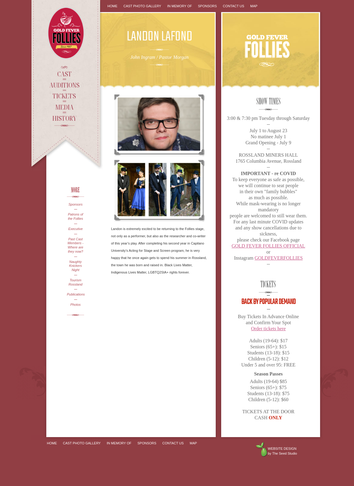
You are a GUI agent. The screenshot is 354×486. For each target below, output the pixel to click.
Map (253, 6)
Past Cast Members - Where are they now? (75, 245)
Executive (75, 229)
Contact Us (233, 6)
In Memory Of (179, 6)
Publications (75, 294)
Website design (282, 448)
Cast (64, 73)
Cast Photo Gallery (142, 6)
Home (112, 6)
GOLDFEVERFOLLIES (278, 258)
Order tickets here (268, 328)
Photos (75, 304)
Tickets (64, 95)
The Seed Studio (284, 453)
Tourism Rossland (76, 282)
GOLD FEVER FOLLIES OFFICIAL (268, 245)
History (64, 118)
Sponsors (75, 204)
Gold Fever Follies (67, 33)
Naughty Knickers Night (75, 266)
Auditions (64, 84)
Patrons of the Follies (75, 216)
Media (64, 106)
